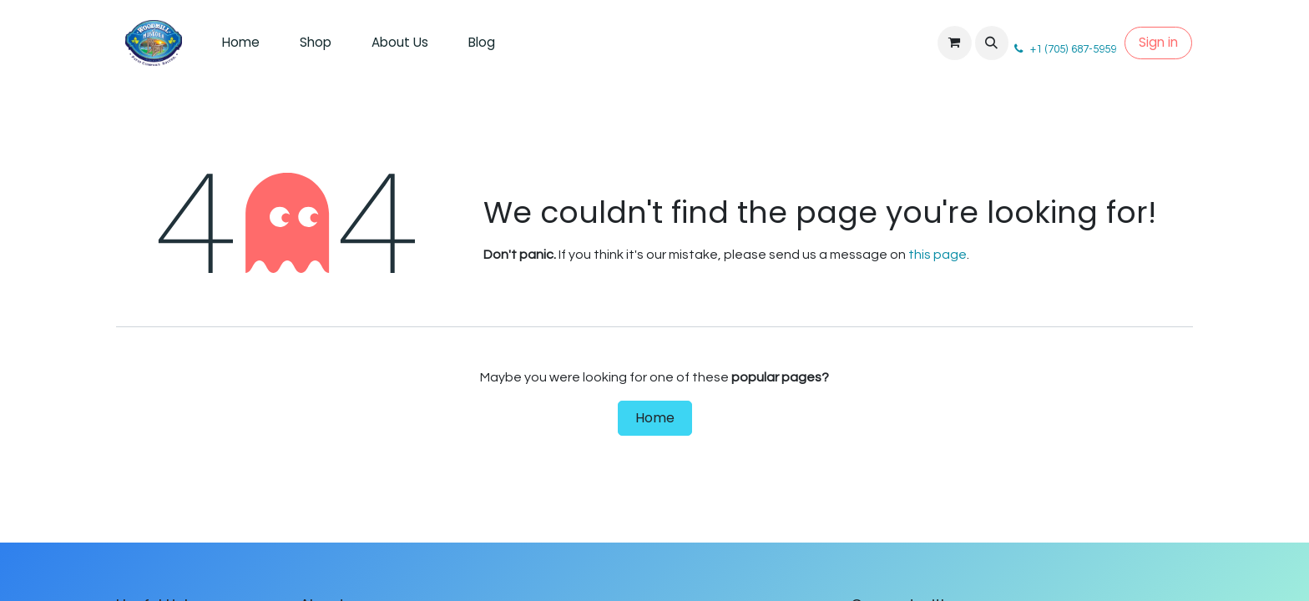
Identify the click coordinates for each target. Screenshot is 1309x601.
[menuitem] (241, 43)
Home (655, 417)
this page (937, 254)
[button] (991, 42)
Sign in (1158, 42)
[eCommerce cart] (954, 42)
